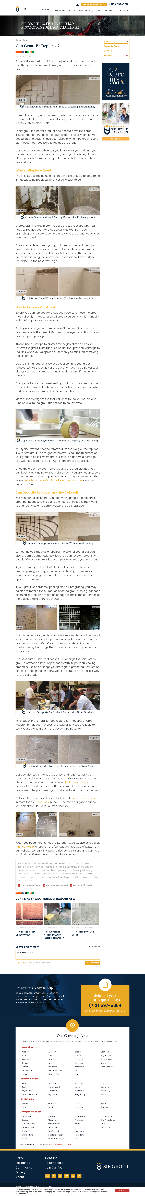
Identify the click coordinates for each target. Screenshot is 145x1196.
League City (80, 1094)
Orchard (78, 1055)
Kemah (78, 1087)
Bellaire (25, 1103)
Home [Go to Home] (18, 40)
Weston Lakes (107, 1066)
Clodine (25, 1063)
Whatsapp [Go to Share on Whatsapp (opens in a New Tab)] (28, 52)
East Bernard (27, 1070)
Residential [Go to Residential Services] (61, 10)
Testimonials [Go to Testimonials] (111, 10)
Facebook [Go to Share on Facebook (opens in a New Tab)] (23, 52)
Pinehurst (79, 1120)
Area (106, 41)
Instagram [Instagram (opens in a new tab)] (47, 1176)
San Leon (105, 1083)
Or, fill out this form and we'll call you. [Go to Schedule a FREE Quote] (105, 1010)
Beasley (25, 1052)
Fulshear (52, 1052)
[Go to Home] (34, 9)
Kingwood (52, 1116)
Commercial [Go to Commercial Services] (76, 10)
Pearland (105, 1103)
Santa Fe (105, 1087)
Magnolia (52, 1120)
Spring (77, 1138)
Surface (108, 55)
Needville (78, 1052)
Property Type (111, 46)
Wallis (103, 1063)
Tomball (104, 1107)
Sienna (77, 1070)
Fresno (25, 1074)
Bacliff (24, 1087)
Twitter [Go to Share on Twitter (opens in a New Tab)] (26, 52)
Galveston (52, 1090)
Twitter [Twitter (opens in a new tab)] (60, 1176)
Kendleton (52, 1066)
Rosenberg (79, 1066)
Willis (103, 1123)
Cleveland (26, 1116)
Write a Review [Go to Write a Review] (77, 4)
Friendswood (54, 1087)
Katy (50, 1063)
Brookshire (26, 1059)
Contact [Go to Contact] (124, 10)
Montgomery (54, 1123)
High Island (53, 1094)
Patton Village (81, 1116)
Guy (50, 1055)
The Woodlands (108, 1120)
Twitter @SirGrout (82, 885)
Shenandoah (80, 1131)
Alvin (24, 1083)
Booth (24, 1055)
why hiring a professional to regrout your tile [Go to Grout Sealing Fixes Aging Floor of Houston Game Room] (53, 480)
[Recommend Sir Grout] (115, 121)
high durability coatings (80, 782)
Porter (77, 1123)
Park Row (79, 1059)
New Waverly (54, 1131)
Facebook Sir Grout (31, 885)
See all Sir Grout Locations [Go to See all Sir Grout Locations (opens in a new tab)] (60, 1144)
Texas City (105, 1090)
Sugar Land (106, 1055)
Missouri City (53, 1074)
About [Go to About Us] (98, 10)
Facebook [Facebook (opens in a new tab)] (54, 1176)
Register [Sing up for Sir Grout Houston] (26, 963)
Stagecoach (106, 1116)
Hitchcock (79, 1083)
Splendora (79, 1135)
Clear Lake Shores (30, 1094)
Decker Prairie (28, 1127)
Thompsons (106, 1059)
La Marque (79, 1090)
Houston (52, 1059)
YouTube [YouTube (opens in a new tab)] (66, 1176)
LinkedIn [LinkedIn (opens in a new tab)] (73, 1176)
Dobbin (25, 1131)
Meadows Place (55, 1070)
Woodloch (105, 1127)
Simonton (79, 1074)
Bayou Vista (27, 1090)
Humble (51, 1107)
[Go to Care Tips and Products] (115, 81)
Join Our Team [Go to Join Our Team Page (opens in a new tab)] (55, 1168)
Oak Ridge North (55, 1135)
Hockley (25, 1138)
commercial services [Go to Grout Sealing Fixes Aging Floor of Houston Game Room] (83, 798)
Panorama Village (56, 1138)
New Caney (53, 1127)
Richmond (79, 1063)
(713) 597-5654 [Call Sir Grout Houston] (119, 4)
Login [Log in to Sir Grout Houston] (18, 963)
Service (108, 50)
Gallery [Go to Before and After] (89, 10)
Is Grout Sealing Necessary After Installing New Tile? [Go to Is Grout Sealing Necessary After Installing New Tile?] (54, 934)
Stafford (105, 1052)
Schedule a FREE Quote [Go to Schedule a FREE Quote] (94, 4)
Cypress (25, 1107)
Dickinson (52, 1083)
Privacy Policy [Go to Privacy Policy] (91, 1189)
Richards (78, 1127)
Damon (25, 1066)
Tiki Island (105, 1094)
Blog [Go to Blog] (25, 40)
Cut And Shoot (28, 1123)
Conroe (25, 1120)
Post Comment (93, 963)
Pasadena (79, 1107)
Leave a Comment (27, 947)
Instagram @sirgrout (57, 885)
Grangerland (27, 1135)
